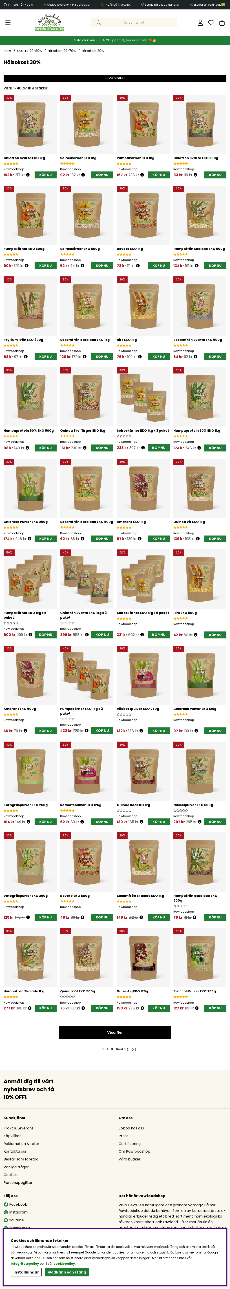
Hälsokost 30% (93, 51)
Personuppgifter (18, 1183)
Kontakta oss (15, 1152)
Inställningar (26, 1272)
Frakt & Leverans (18, 1128)
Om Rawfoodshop (134, 1152)
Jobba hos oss (131, 1128)
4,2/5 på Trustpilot (118, 5)
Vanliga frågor (16, 1167)
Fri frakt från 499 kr (20, 5)
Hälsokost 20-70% (62, 51)
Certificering (130, 1144)
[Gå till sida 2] (107, 1050)
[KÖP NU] (46, 174)
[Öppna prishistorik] (28, 175)
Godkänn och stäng (67, 1272)
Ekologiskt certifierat (210, 5)
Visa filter (115, 78)
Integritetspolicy (25, 1264)
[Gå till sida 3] (112, 1050)
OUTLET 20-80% (29, 51)
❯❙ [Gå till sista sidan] (134, 1050)
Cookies (11, 1175)
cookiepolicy (64, 1264)
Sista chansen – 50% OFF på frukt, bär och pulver (111, 40)
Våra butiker (130, 1159)
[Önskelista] (211, 22)
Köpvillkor (12, 1136)
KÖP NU (159, 448)
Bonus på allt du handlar (162, 5)
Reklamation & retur (21, 1144)
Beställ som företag (21, 1159)
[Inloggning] (200, 22)
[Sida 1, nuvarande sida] (103, 1050)
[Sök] (134, 22)
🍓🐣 (152, 40)
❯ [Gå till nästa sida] (122, 1050)
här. (38, 1258)
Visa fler (115, 1033)
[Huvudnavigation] (8, 22)
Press (123, 1136)
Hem (7, 51)
